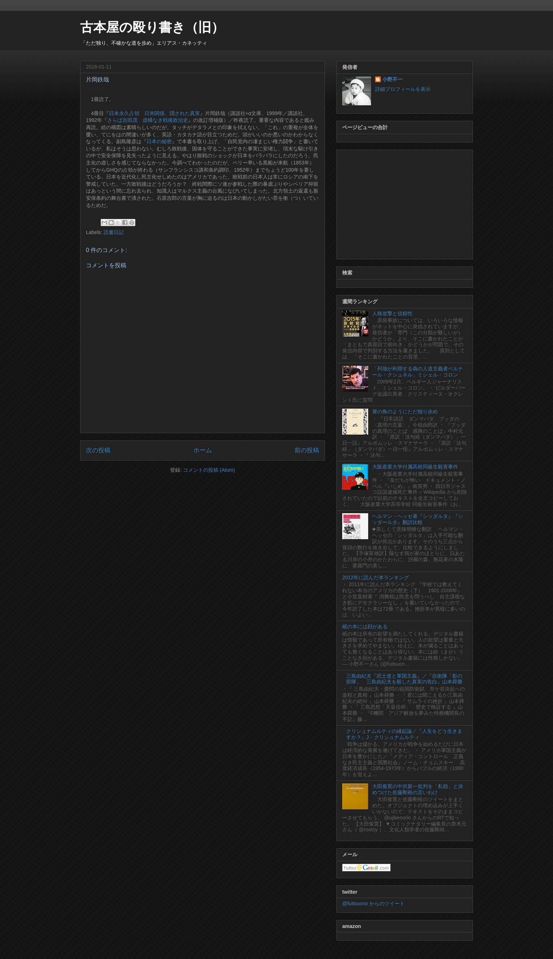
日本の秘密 (159, 141)
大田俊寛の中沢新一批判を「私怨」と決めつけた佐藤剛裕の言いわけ (417, 789)
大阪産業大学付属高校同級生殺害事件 (415, 467)
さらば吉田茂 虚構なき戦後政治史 (147, 120)
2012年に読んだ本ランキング (375, 577)
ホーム (202, 450)
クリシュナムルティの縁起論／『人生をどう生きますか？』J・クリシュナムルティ (404, 734)
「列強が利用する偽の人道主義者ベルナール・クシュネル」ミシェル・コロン (417, 372)
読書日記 (114, 232)
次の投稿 (98, 450)
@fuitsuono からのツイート (373, 903)
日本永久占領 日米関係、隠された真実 (154, 113)
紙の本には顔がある (365, 626)
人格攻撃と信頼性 (392, 313)
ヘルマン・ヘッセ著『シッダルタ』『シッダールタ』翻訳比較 (417, 519)
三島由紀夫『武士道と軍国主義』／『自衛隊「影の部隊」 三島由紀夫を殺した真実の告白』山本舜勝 (404, 679)
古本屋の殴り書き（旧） (152, 27)
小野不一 (392, 79)
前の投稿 (307, 450)
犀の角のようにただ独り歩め (405, 411)
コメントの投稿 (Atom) (209, 470)
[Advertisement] (404, 203)
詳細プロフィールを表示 (403, 89)
